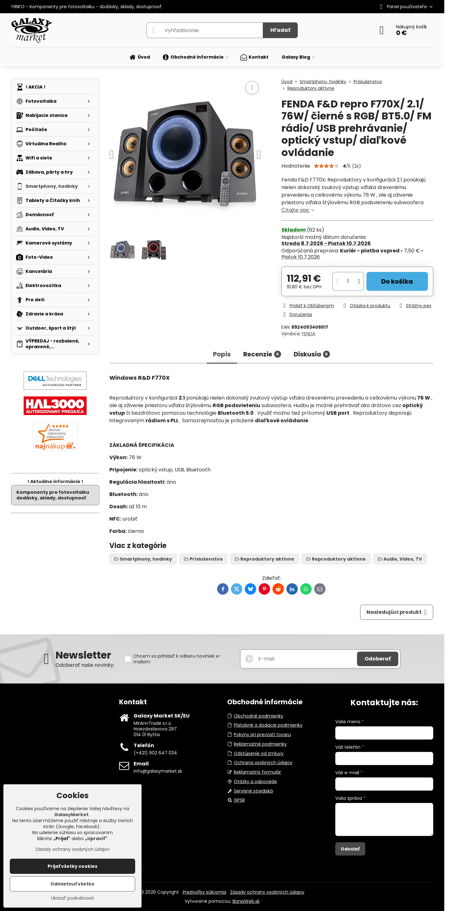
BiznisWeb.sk (246, 901)
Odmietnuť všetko (72, 884)
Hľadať (280, 30)
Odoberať (378, 658)
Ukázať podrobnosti (72, 898)
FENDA (308, 334)
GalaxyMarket (71, 814)
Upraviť (96, 838)
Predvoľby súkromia (204, 892)
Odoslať (350, 849)
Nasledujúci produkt (396, 612)
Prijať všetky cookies (72, 866)
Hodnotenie (295, 166)
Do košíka (397, 281)
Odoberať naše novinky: (84, 665)
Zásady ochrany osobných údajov (267, 892)
